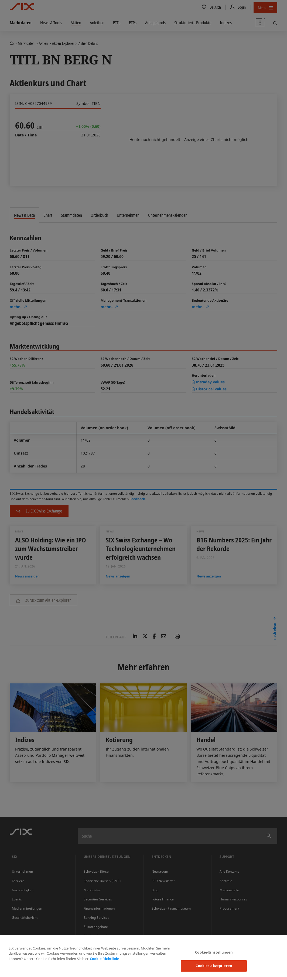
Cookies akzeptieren (214, 965)
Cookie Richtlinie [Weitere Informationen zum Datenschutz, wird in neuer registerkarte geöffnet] (104, 958)
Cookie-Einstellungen (214, 952)
